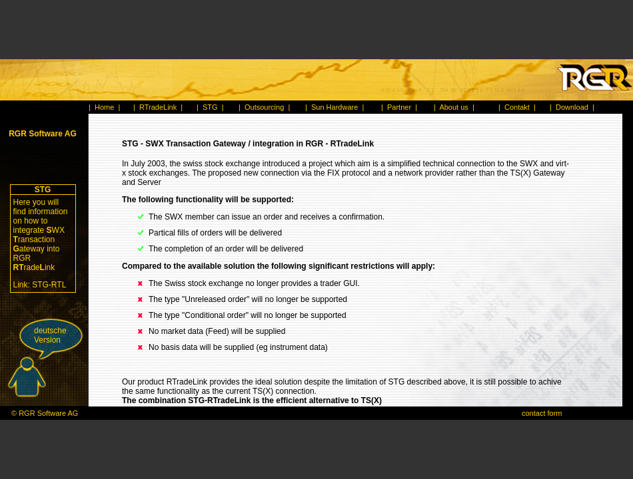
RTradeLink (158, 107)
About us (453, 107)
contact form (542, 413)
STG (210, 107)
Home (104, 107)
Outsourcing (264, 107)
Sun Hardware (334, 107)
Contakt (517, 107)
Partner (399, 107)
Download (572, 107)
